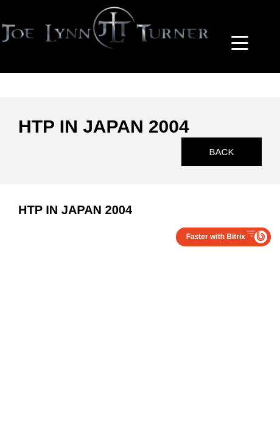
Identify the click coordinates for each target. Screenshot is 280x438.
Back (221, 152)
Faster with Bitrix (215, 236)
